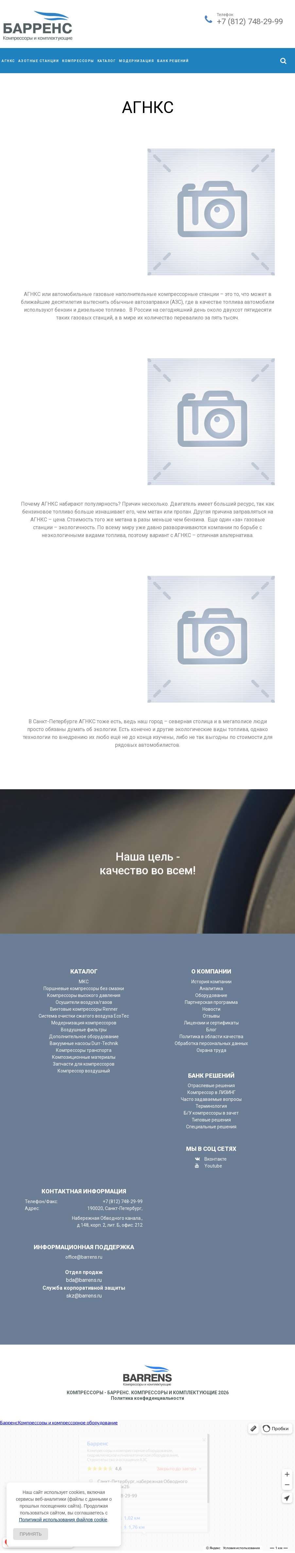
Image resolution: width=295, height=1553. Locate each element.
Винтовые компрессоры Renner (84, 1009)
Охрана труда (211, 1050)
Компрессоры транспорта (84, 1050)
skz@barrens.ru (84, 1296)
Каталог (106, 61)
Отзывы (211, 1016)
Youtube (213, 1166)
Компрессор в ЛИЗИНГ (211, 1092)
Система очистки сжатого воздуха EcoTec (84, 1016)
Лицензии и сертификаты (211, 1022)
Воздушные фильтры (84, 1029)
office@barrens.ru (83, 1257)
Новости (211, 1009)
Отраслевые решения (211, 1085)
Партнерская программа (211, 1002)
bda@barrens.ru (84, 1280)
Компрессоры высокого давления (83, 995)
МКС (84, 981)
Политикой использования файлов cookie (63, 1519)
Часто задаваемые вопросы (211, 1099)
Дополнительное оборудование (84, 1036)
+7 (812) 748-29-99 (250, 21)
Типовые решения (211, 1119)
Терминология (211, 1106)
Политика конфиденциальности (147, 1398)
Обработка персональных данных (211, 1043)
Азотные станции (38, 61)
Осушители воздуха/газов (84, 1002)
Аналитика (211, 988)
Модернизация (136, 61)
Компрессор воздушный (84, 1070)
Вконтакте (215, 1159)
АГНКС (8, 61)
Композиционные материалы (83, 1057)
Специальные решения (211, 1126)
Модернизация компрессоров (83, 1022)
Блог (211, 1029)
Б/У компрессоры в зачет (211, 1113)
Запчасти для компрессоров (83, 1064)
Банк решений (173, 61)
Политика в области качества (211, 1036)
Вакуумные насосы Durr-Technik (84, 1043)
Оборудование (211, 995)
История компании (211, 981)
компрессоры (78, 61)
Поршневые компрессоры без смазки (83, 988)
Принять (31, 1534)
